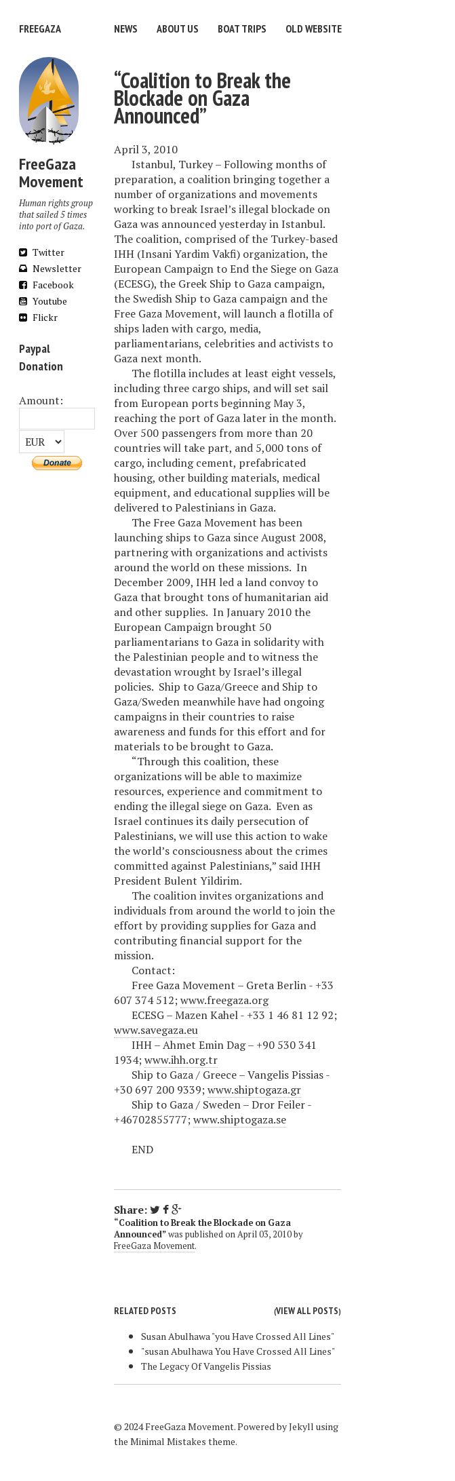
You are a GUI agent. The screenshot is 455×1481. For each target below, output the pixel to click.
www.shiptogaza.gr (254, 1089)
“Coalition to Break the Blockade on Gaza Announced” (202, 98)
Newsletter (50, 268)
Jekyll (301, 1426)
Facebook (46, 284)
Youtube (43, 300)
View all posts (307, 1311)
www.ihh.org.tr (181, 1059)
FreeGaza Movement (154, 1246)
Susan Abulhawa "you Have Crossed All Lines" (237, 1336)
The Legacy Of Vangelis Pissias (206, 1366)
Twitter (41, 252)
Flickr (38, 317)
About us (178, 28)
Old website (313, 28)
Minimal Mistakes (168, 1441)
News (126, 28)
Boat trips (242, 28)
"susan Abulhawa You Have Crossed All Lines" (238, 1351)
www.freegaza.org (224, 1000)
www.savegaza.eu (156, 1029)
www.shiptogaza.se (239, 1119)
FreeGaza (40, 28)
